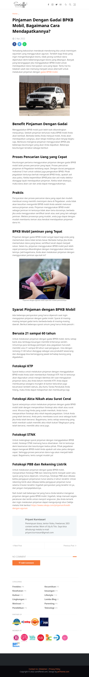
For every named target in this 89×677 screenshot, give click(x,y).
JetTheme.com (63, 671)
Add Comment (26, 563)
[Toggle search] (70, 4)
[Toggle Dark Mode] (66, 4)
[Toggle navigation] (74, 5)
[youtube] (61, 4)
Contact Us (33, 669)
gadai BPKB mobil (49, 72)
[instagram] (52, 4)
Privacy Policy (54, 669)
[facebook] (48, 4)
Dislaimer (43, 669)
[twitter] (56, 4)
